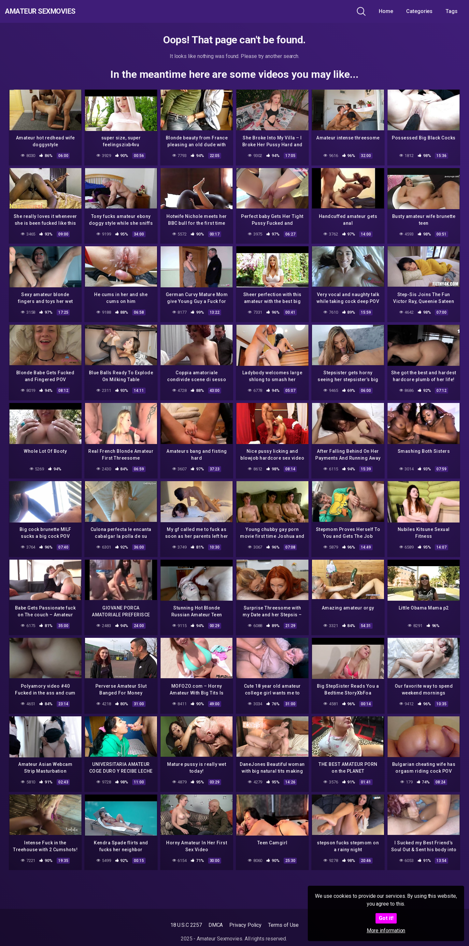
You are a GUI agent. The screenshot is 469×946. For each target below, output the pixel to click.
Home (386, 11)
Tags (452, 11)
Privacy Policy (245, 925)
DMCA (215, 925)
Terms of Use (283, 925)
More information (386, 930)
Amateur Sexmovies (51, 11)
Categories (419, 11)
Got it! (386, 918)
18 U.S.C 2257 (186, 925)
